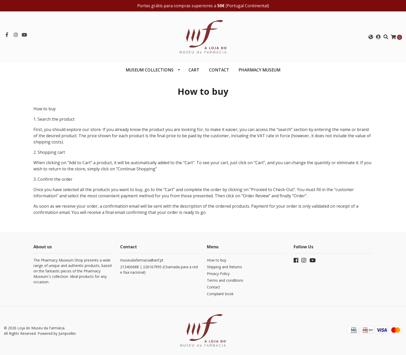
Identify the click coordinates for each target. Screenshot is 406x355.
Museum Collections (149, 70)
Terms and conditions (225, 280)
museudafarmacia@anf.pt (141, 260)
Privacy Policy (218, 273)
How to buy (216, 260)
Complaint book (220, 293)
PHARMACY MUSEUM (259, 70)
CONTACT (219, 70)
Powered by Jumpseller (57, 333)
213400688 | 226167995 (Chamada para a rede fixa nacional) (159, 269)
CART (194, 70)
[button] (370, 37)
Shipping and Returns (224, 266)
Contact (213, 287)
